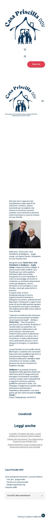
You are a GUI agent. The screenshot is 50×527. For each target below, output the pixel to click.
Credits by (38, 517)
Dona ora (36, 64)
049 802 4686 (11, 487)
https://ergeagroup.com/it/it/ (22, 397)
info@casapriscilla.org (16, 485)
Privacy (21, 517)
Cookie (28, 517)
